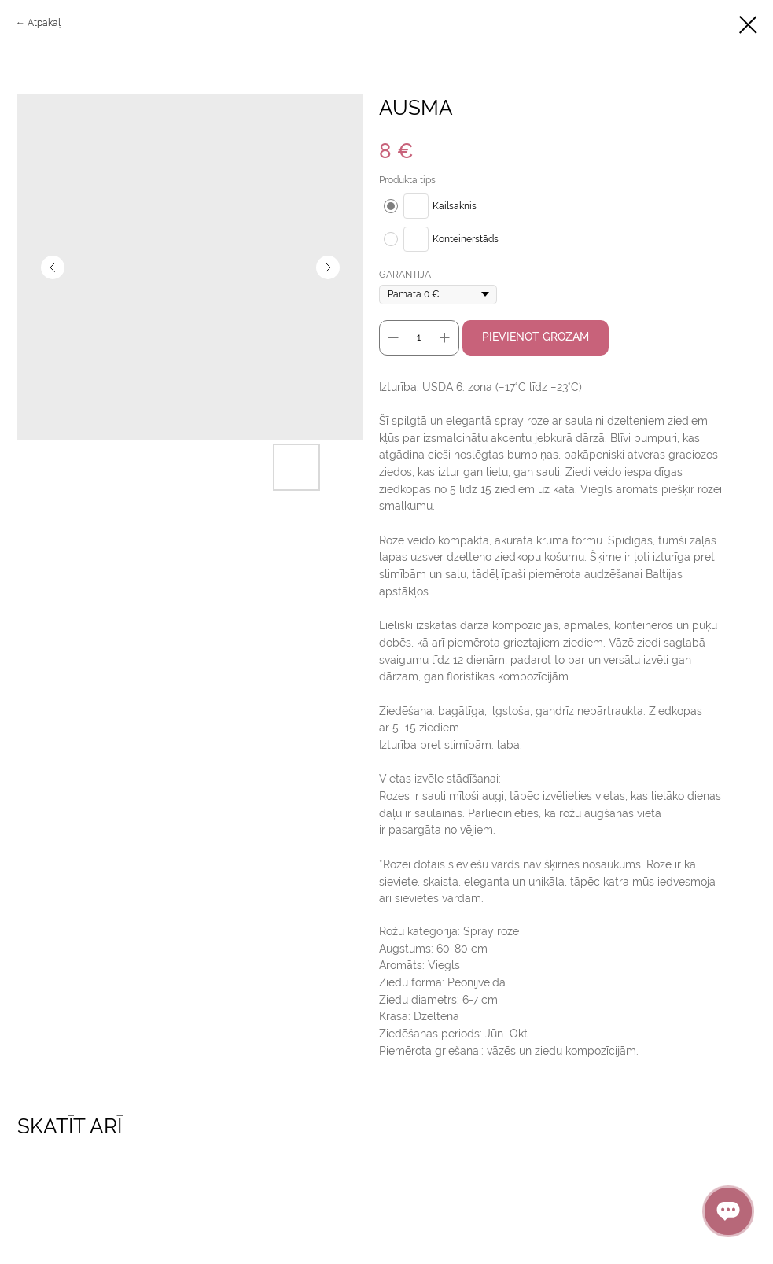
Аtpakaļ (44, 22)
